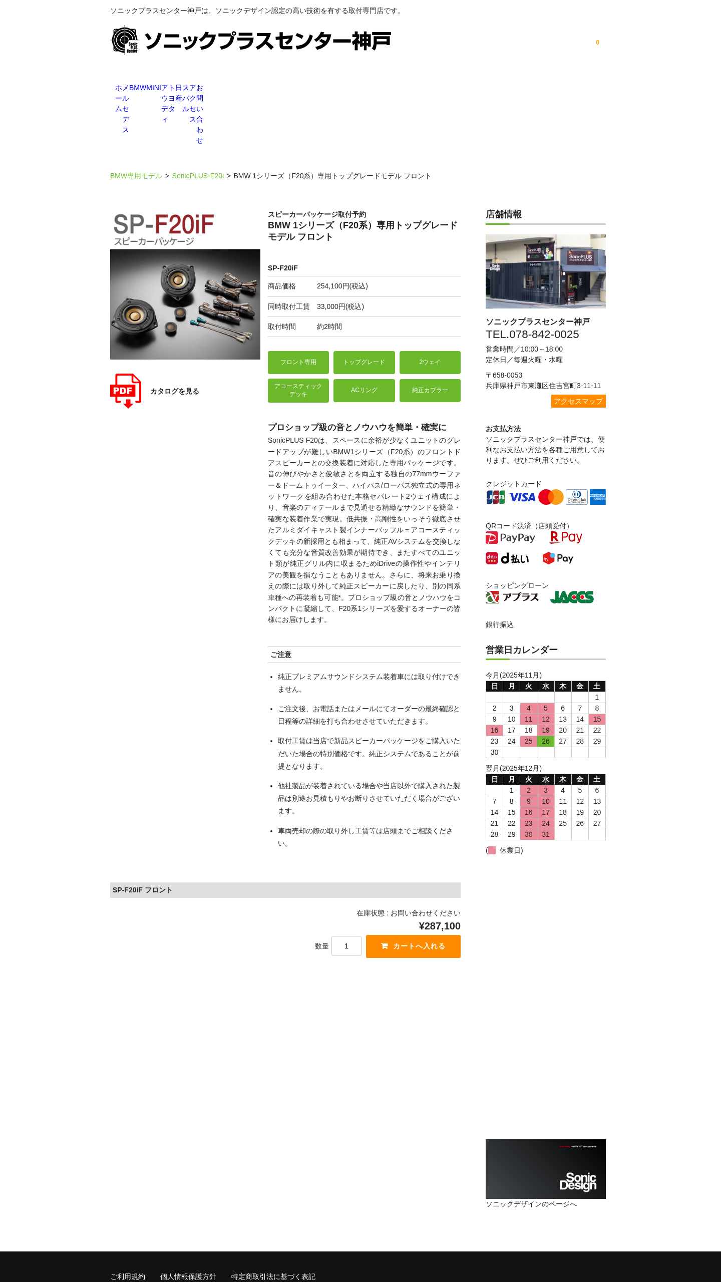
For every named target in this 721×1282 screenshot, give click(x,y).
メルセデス (185, 89)
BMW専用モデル (136, 120)
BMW (235, 89)
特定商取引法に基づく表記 (273, 1218)
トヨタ (385, 89)
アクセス (536, 89)
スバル (485, 89)
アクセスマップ (578, 345)
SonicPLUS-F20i (198, 120)
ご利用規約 (127, 1218)
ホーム (135, 89)
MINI (285, 89)
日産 (436, 89)
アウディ (335, 89)
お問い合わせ (586, 89)
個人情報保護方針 (188, 1218)
